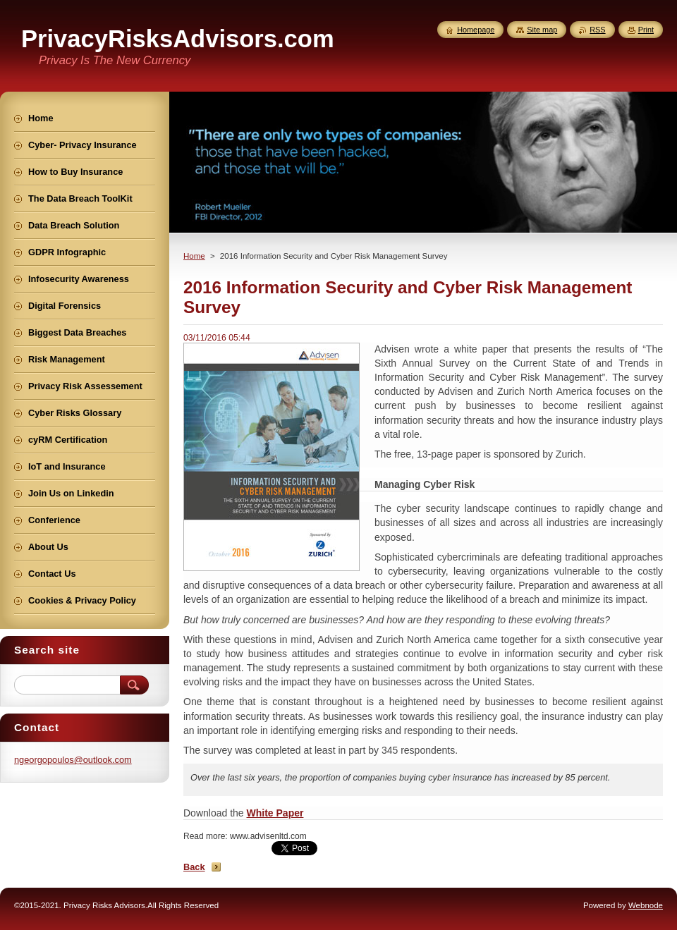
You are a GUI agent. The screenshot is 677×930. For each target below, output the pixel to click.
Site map (542, 29)
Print (646, 29)
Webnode (645, 905)
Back (194, 867)
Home (194, 256)
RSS (597, 29)
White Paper (275, 813)
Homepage (475, 29)
